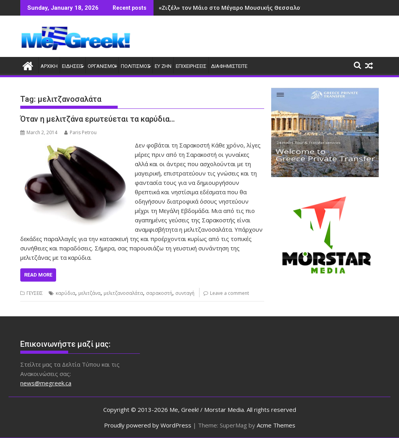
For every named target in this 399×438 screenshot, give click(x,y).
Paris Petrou (80, 132)
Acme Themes (276, 425)
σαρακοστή (159, 293)
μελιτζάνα (89, 293)
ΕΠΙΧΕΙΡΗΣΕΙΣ (191, 66)
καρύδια (65, 293)
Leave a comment (229, 293)
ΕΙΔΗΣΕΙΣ (72, 66)
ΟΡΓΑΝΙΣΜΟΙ (102, 66)
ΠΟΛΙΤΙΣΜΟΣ (135, 66)
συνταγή (184, 293)
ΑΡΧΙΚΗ (49, 66)
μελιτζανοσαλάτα (123, 293)
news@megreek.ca (45, 383)
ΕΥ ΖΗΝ (163, 66)
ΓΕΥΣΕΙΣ (34, 293)
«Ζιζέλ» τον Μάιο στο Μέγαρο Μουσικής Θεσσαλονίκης (237, 7)
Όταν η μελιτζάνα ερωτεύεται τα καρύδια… (97, 119)
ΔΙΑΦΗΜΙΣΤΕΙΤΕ (229, 66)
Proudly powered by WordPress (147, 425)
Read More (38, 275)
